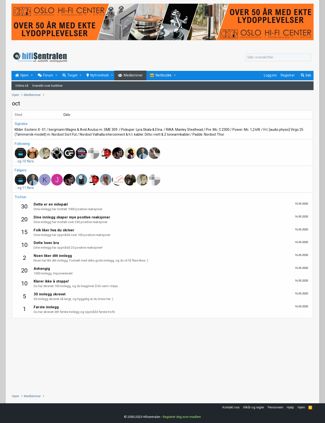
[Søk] (278, 57)
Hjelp (290, 407)
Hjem (301, 407)
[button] (31, 75)
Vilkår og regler (253, 407)
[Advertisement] (158, 355)
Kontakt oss (230, 407)
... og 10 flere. (25, 161)
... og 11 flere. (25, 188)
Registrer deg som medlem (182, 417)
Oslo (66, 115)
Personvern (275, 407)
